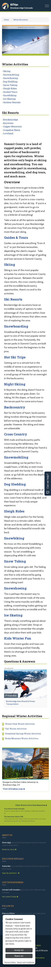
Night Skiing (14, 384)
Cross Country (15, 434)
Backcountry (14, 407)
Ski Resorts (13, 299)
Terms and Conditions (25, 962)
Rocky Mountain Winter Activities (21, 738)
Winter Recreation (20, 20)
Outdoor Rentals (11, 102)
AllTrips (14, 4)
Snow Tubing (10, 85)
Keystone (8, 123)
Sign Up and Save (10, 873)
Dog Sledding (10, 81)
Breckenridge (10, 119)
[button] (5, 40)
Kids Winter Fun (17, 638)
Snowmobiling (11, 74)
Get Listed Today (10, 896)
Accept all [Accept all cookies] (19, 950)
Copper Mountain (29, 27)
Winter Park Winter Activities (20, 724)
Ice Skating (9, 98)
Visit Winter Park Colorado (14, 809)
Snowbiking (9, 95)
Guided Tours (10, 92)
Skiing (6, 71)
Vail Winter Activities (16, 728)
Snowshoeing (10, 78)
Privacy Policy (10, 962)
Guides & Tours (16, 237)
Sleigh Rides (10, 88)
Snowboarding (16, 326)
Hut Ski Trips (14, 357)
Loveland (8, 133)
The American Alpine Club (13, 817)
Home (6, 20)
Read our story (9, 849)
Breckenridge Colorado (21, 8)
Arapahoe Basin (11, 130)
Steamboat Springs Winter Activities (23, 733)
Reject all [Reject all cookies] (19, 956)
